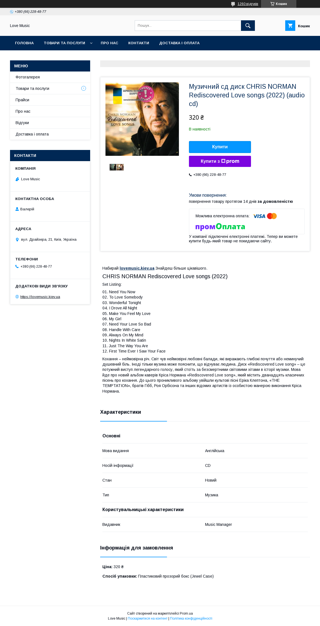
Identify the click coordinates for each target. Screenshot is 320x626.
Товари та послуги (64, 43)
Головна (24, 43)
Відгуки (22, 122)
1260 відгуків (248, 4)
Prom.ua (186, 613)
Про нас (109, 43)
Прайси (22, 100)
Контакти (138, 43)
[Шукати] (248, 25)
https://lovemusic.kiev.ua (40, 297)
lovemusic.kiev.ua (137, 268)
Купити (220, 146)
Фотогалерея (28, 77)
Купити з (220, 161)
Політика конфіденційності (191, 618)
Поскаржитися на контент (148, 618)
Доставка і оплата (179, 43)
